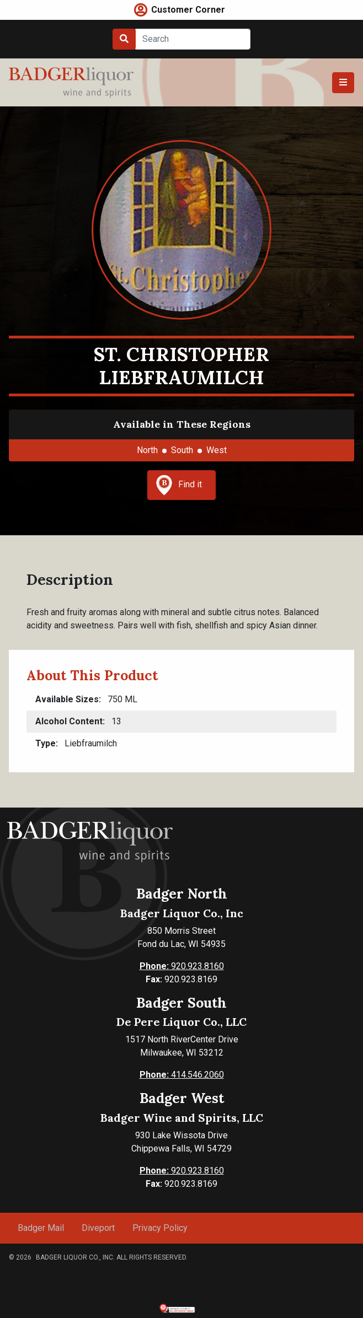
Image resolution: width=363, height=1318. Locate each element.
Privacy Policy (160, 1228)
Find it (179, 485)
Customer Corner (188, 9)
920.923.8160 (182, 966)
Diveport (98, 1228)
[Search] (192, 39)
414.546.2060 (182, 1074)
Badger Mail (41, 1228)
